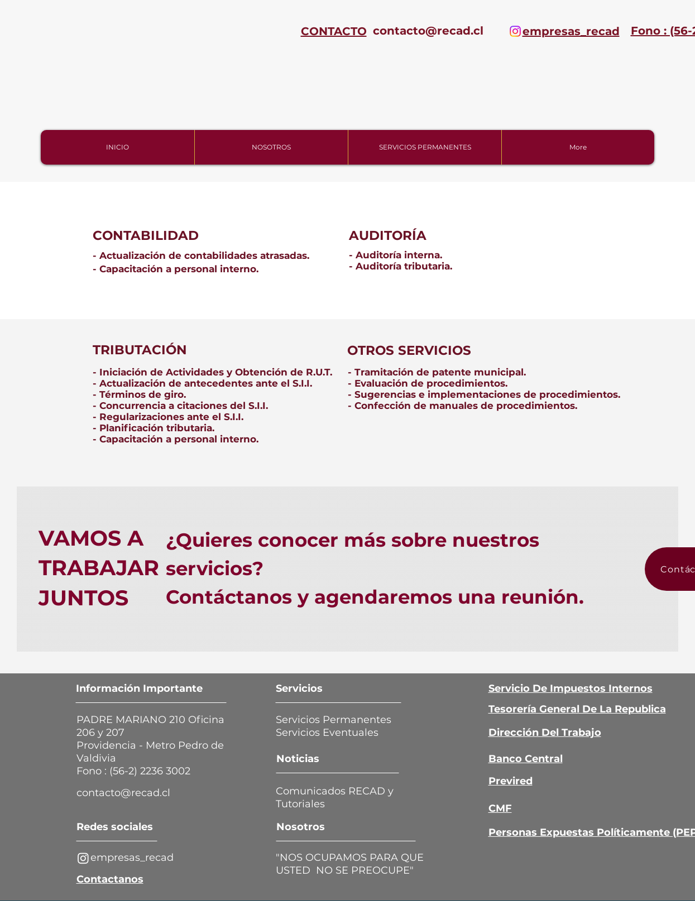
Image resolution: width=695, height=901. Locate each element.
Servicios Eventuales (331, 732)
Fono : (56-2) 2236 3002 (133, 771)
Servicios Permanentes (333, 720)
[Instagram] (515, 31)
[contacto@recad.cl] (428, 30)
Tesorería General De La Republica (577, 709)
